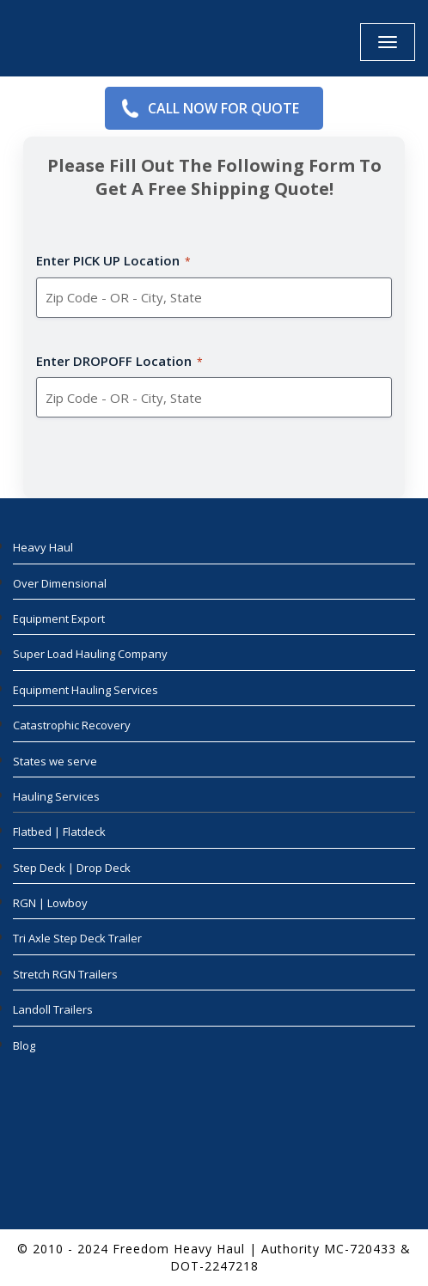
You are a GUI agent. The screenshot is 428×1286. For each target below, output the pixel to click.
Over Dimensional (60, 583)
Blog (24, 1045)
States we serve (55, 761)
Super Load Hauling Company (90, 654)
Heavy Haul (43, 547)
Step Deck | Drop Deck (72, 868)
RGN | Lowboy (50, 903)
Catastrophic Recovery (72, 725)
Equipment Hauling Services (85, 690)
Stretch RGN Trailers (65, 974)
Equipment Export (59, 619)
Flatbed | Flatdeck (59, 832)
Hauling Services (56, 796)
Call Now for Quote (223, 108)
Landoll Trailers (53, 1009)
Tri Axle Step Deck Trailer (77, 938)
